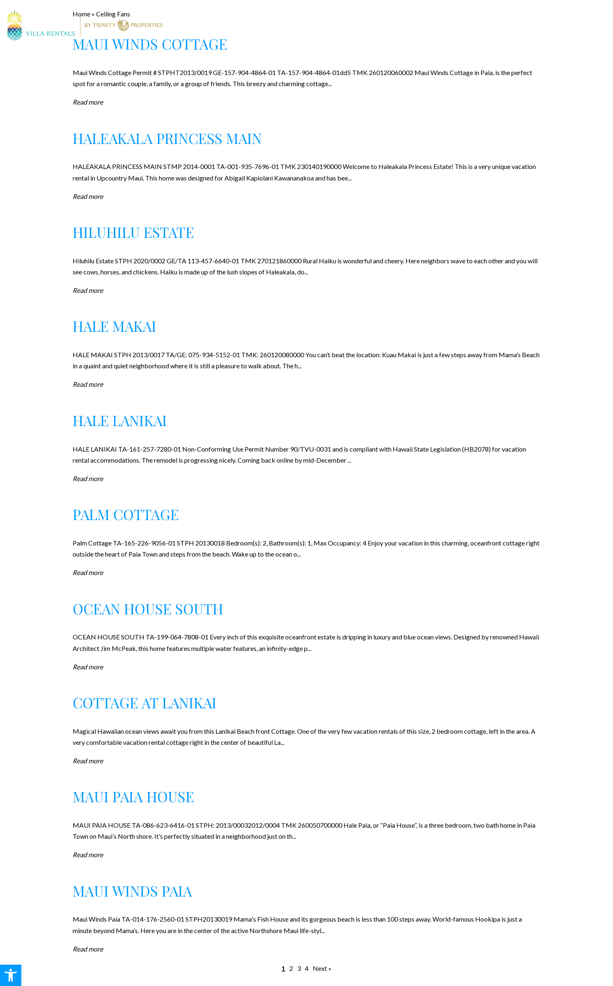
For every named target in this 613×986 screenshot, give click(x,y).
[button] (10, 975)
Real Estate (268, 25)
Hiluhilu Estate (133, 232)
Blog (447, 25)
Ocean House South (148, 608)
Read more (88, 102)
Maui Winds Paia (132, 890)
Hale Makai (114, 326)
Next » (322, 968)
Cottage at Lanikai (145, 702)
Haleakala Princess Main (167, 138)
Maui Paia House (133, 796)
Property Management (343, 25)
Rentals (218, 25)
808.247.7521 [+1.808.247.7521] (585, 25)
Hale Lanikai (120, 420)
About (411, 25)
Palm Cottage (126, 514)
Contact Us (492, 25)
